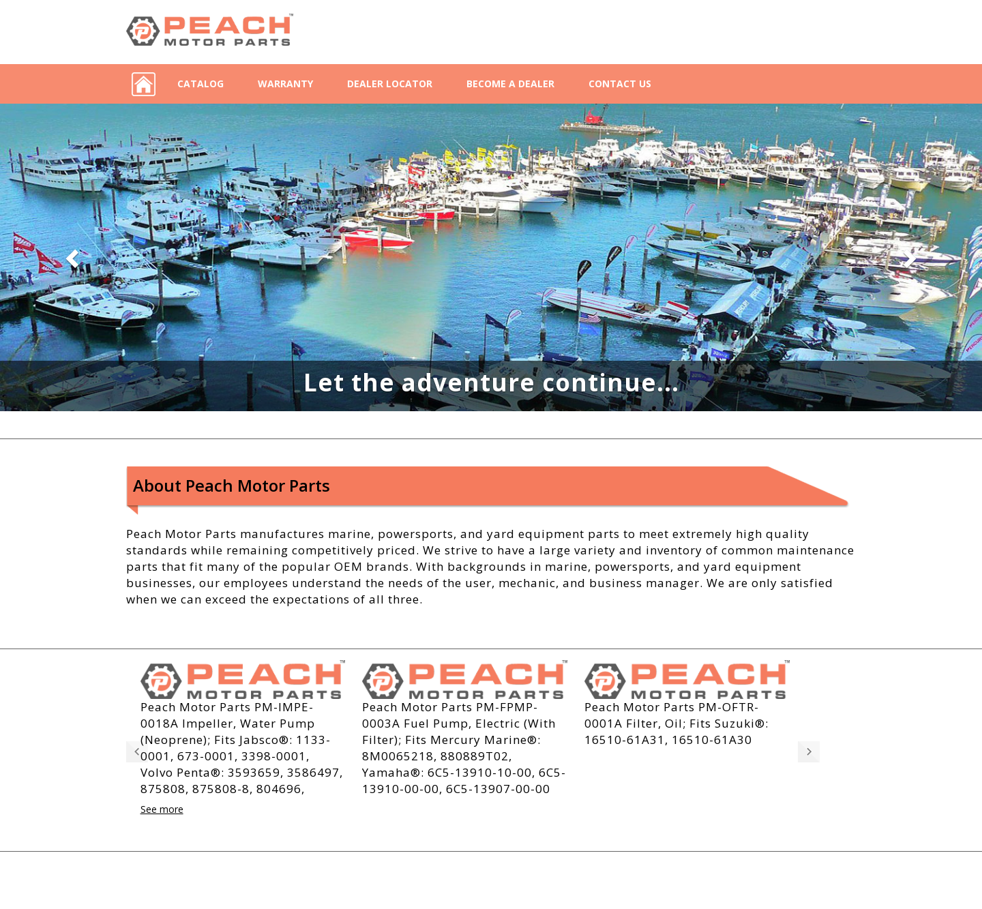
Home (143, 84)
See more (161, 809)
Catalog (200, 83)
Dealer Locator (389, 83)
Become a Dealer (510, 83)
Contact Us (620, 83)
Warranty (285, 83)
